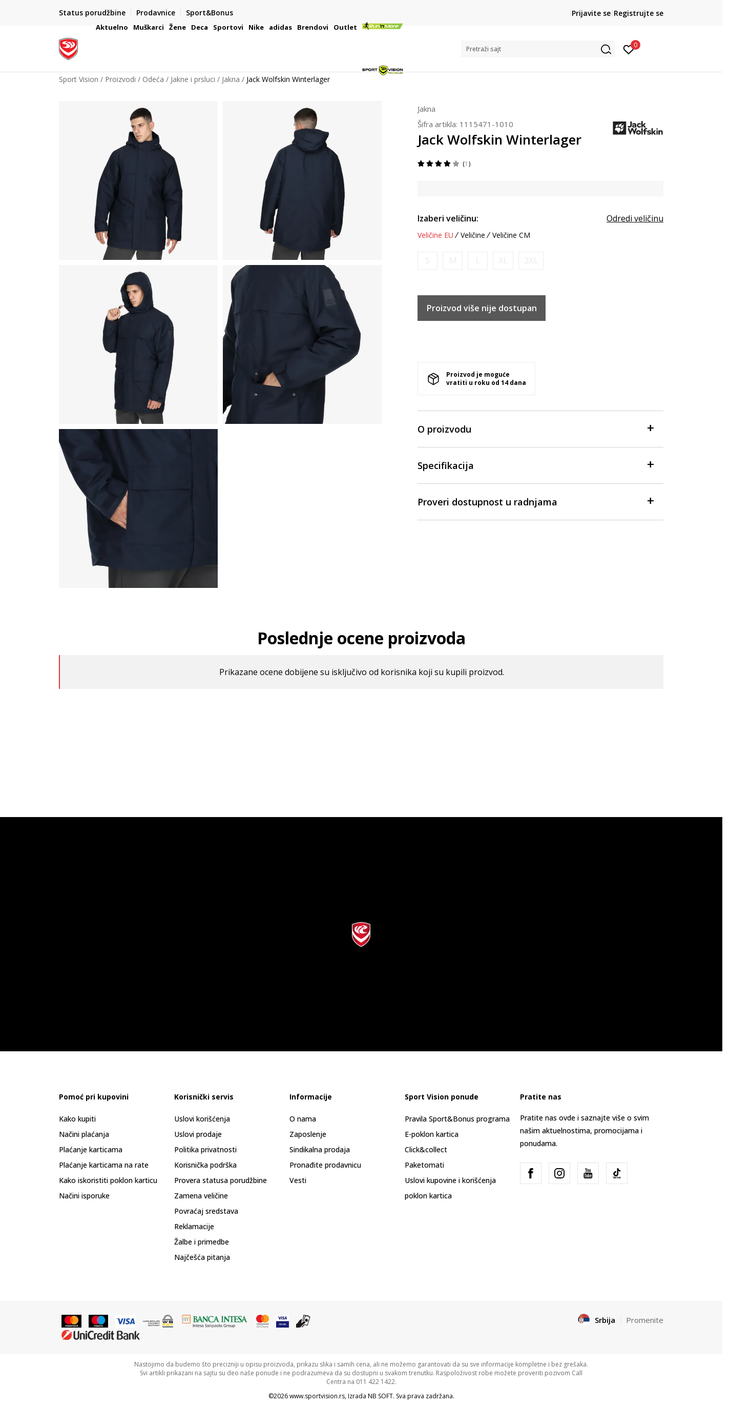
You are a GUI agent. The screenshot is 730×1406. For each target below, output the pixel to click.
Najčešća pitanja (202, 1257)
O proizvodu (535, 428)
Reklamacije (194, 1226)
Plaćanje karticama (90, 1149)
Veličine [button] (473, 235)
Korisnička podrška (205, 1165)
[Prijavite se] (628, 48)
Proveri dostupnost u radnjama (535, 501)
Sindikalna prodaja (319, 1149)
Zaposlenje (307, 1134)
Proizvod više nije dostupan (482, 308)
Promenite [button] (644, 1320)
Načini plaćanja (84, 1134)
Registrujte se (638, 13)
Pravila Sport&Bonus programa (457, 1119)
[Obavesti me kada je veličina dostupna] (427, 261)
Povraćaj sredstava (206, 1211)
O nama (302, 1119)
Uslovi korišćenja (202, 1119)
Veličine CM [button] (511, 235)
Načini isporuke (84, 1195)
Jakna (426, 109)
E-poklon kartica (431, 1134)
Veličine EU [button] (435, 235)
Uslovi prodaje (198, 1134)
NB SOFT (380, 1396)
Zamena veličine (201, 1195)
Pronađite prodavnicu (325, 1165)
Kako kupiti (77, 1119)
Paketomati (424, 1165)
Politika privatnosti (205, 1149)
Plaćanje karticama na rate (104, 1165)
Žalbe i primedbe (201, 1242)
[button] (538, 48)
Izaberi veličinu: (448, 218)
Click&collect (426, 1149)
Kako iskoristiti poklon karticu (108, 1180)
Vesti (297, 1180)
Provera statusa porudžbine (220, 1180)
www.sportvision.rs (317, 1396)
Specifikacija (535, 465)
